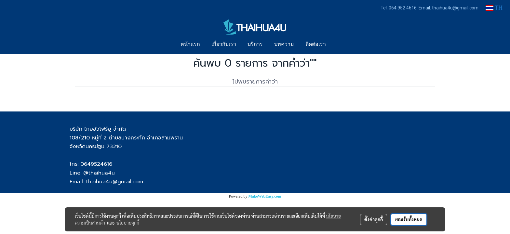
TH (494, 8)
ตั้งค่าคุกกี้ (373, 219)
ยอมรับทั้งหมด (409, 219)
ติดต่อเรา (315, 44)
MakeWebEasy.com (264, 196)
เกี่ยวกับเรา (223, 44)
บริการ (255, 44)
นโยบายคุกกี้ (127, 223)
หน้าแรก (190, 44)
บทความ (284, 44)
